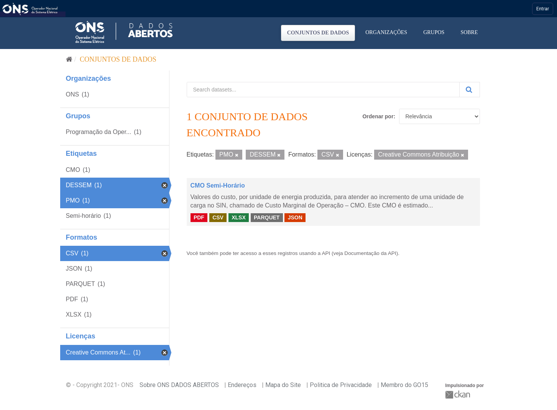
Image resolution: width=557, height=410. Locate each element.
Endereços (242, 385)
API (326, 253)
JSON (295, 217)
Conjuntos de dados (318, 33)
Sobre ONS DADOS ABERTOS (179, 385)
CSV (217, 217)
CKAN (458, 394)
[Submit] (469, 89)
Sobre (469, 32)
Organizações (386, 32)
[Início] (69, 59)
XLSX (239, 217)
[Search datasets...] (323, 89)
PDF (199, 217)
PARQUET (266, 217)
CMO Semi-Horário (218, 185)
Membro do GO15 (404, 385)
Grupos (433, 32)
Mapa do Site (283, 385)
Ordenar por (377, 116)
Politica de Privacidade (341, 385)
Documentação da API (370, 253)
